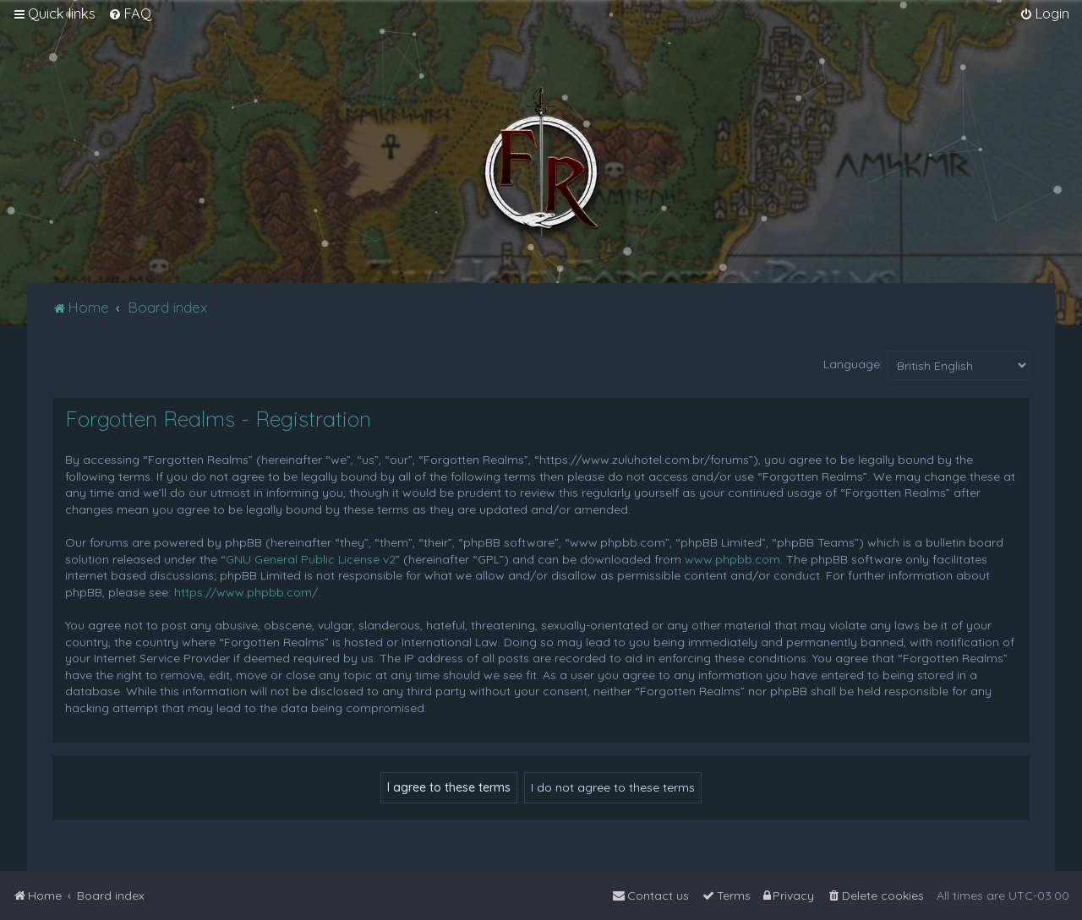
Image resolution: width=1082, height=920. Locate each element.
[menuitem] (129, 13)
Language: (853, 364)
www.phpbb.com (732, 559)
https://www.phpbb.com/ (246, 592)
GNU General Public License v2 (311, 559)
